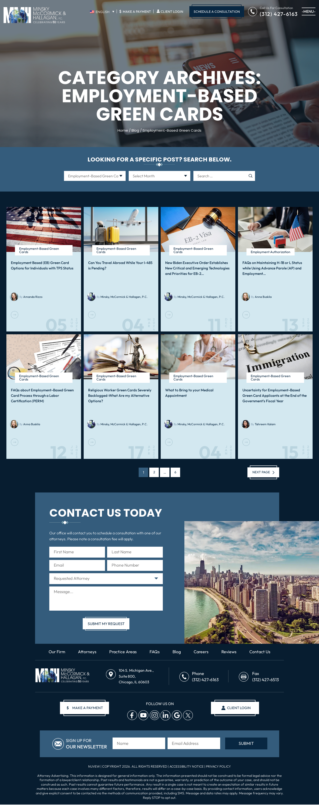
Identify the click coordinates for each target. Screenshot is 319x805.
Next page (260, 472)
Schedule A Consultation (217, 11)
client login (238, 708)
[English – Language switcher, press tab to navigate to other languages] (102, 12)
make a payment (85, 708)
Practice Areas (123, 653)
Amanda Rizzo (32, 297)
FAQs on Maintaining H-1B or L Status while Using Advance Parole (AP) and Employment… (271, 268)
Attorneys (86, 653)
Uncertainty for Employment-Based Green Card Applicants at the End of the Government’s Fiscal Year (274, 395)
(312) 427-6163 (279, 14)
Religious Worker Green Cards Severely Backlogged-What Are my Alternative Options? (119, 395)
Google (176, 716)
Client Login (172, 11)
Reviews (230, 653)
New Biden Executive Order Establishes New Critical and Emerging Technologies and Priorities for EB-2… (196, 268)
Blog (177, 653)
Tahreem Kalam (265, 424)
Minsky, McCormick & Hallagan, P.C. (123, 297)
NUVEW (93, 767)
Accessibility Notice (187, 767)
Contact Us (261, 653)
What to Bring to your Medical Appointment (189, 393)
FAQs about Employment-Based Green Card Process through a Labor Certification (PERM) (41, 395)
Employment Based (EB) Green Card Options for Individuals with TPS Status (42, 265)
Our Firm (56, 653)
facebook (132, 716)
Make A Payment (135, 11)
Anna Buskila (263, 297)
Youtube (143, 716)
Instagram (154, 716)
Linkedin (165, 716)
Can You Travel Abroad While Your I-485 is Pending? (119, 265)
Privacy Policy (219, 767)
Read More (14, 314)
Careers (202, 653)
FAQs (155, 653)
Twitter (187, 716)
